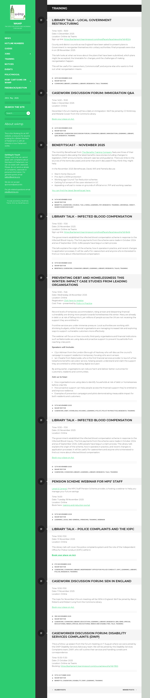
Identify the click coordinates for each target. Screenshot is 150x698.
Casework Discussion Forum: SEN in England (91, 581)
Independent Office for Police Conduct (98, 569)
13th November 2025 (63, 263)
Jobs (7, 54)
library (82, 83)
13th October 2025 (62, 675)
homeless (73, 411)
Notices (9, 64)
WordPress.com (23, 203)
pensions (84, 520)
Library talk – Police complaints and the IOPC (93, 529)
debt (66, 411)
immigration (112, 133)
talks (116, 268)
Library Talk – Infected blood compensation (92, 216)
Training (9, 59)
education (85, 622)
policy (98, 411)
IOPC (119, 569)
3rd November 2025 (62, 616)
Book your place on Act (63, 458)
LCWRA (87, 205)
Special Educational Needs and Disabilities (91, 624)
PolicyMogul (12, 74)
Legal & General (59, 489)
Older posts (59, 690)
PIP (100, 205)
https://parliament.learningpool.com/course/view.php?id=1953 (89, 666)
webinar (101, 520)
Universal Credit (127, 205)
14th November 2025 (63, 199)
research (91, 83)
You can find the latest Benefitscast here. (71, 190)
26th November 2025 (63, 78)
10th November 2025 (63, 514)
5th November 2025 (62, 564)
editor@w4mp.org (12, 177)
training (104, 83)
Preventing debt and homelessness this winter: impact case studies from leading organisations (89, 281)
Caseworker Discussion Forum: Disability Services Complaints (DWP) (89, 634)
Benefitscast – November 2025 (78, 145)
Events (9, 69)
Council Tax (78, 205)
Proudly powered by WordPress (17, 201)
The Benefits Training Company (97, 152)
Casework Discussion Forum (77, 133)
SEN (117, 622)
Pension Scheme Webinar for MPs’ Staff (87, 481)
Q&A (56, 136)
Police (57, 572)
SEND (121, 622)
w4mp (18, 23)
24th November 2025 (63, 128)
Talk (98, 83)
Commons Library (62, 83)
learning (75, 83)
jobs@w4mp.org (11, 192)
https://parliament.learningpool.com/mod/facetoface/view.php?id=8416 (97, 232)
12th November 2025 (63, 405)
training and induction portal (76, 505)
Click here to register (74, 300)
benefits (58, 205)
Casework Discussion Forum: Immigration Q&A (93, 93)
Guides (8, 48)
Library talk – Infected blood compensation (92, 420)
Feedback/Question (16, 88)
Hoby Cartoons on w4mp (15, 81)
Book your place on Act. (63, 119)
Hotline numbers (14, 43)
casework (59, 133)
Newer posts (130, 690)
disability (77, 680)
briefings (58, 268)
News (8, 38)
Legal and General (71, 520)
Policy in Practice (84, 303)
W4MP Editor (60, 81)
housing (82, 411)
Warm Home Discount (64, 207)
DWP (84, 680)
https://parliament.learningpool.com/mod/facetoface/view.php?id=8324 (97, 39)
